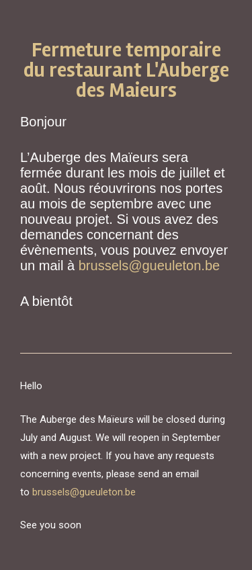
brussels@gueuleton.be (149, 265)
